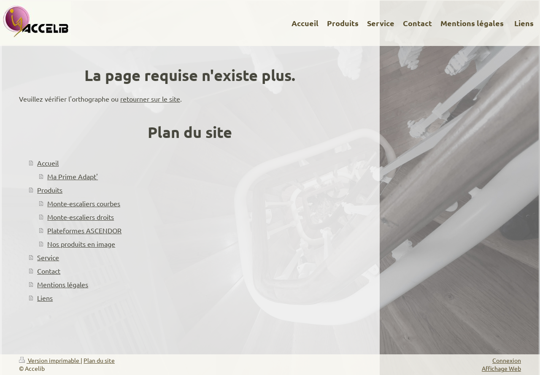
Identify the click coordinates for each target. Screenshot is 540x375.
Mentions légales (62, 284)
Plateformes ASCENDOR (84, 230)
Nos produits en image (81, 244)
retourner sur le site (150, 98)
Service (48, 257)
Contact (48, 271)
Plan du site (99, 360)
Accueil (48, 163)
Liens (45, 298)
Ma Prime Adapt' (72, 176)
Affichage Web (501, 368)
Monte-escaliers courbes (83, 203)
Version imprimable (50, 360)
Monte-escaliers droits (80, 217)
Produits (49, 190)
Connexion (506, 360)
